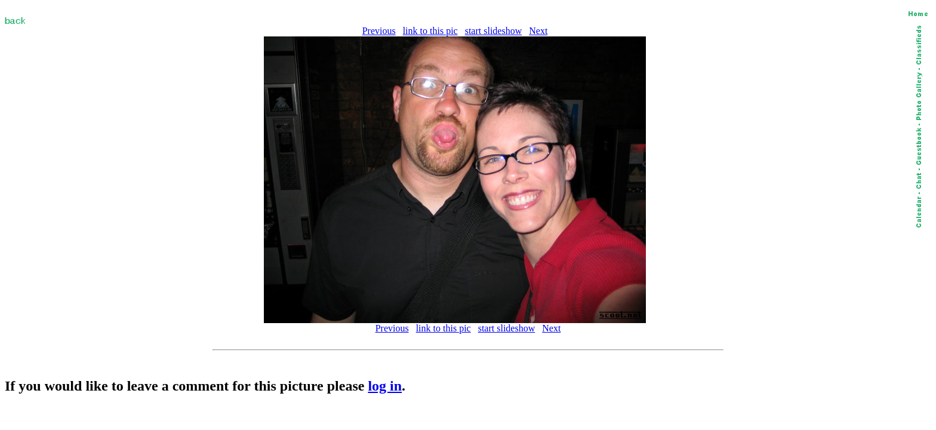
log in (385, 386)
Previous (379, 31)
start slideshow (493, 31)
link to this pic (430, 31)
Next (538, 31)
